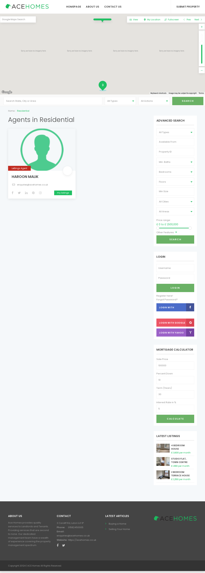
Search (175, 241)
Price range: (163, 222)
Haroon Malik (25, 178)
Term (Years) (164, 390)
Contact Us (113, 6)
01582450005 (75, 529)
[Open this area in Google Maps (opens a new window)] (7, 92)
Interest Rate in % (166, 404)
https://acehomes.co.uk (82, 541)
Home (11, 112)
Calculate (175, 420)
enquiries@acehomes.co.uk (32, 186)
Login (175, 289)
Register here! (164, 297)
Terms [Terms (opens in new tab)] (201, 93)
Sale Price (162, 361)
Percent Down (164, 375)
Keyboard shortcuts (159, 93)
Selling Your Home (119, 531)
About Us (92, 6)
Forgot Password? (167, 301)
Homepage (73, 6)
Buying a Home (117, 525)
